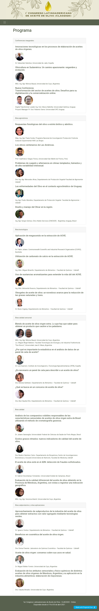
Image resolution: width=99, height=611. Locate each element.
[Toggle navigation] (5, 22)
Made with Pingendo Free (85, 607)
